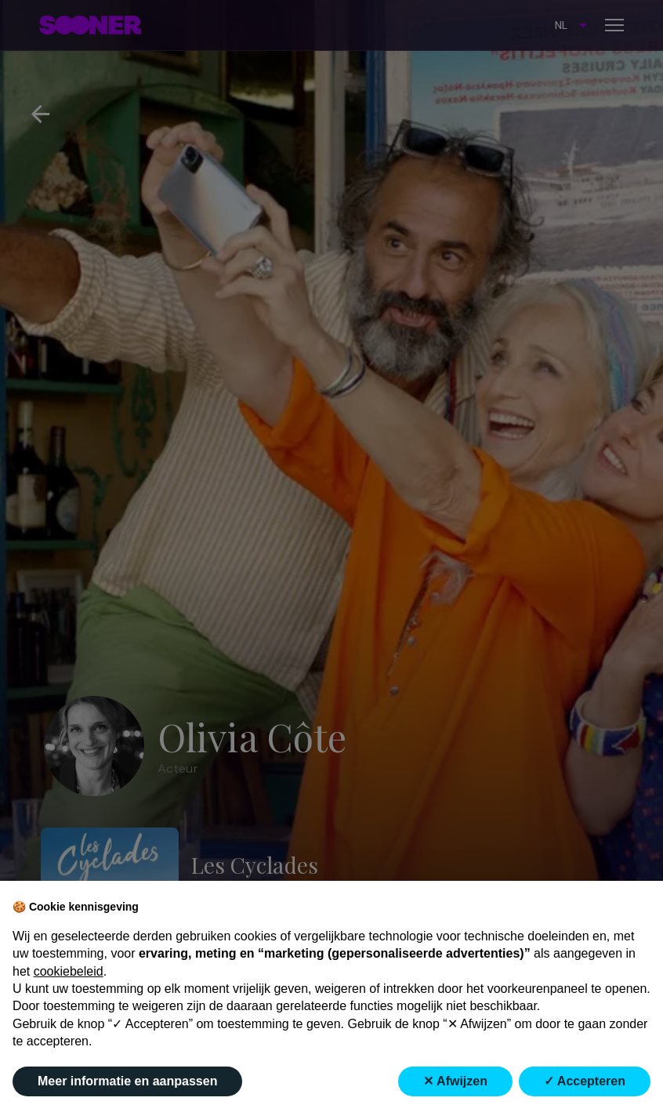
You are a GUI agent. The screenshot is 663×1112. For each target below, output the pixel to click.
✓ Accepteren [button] (584, 1081)
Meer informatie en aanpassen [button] (127, 1081)
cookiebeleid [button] (68, 971)
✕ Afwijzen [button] (455, 1081)
